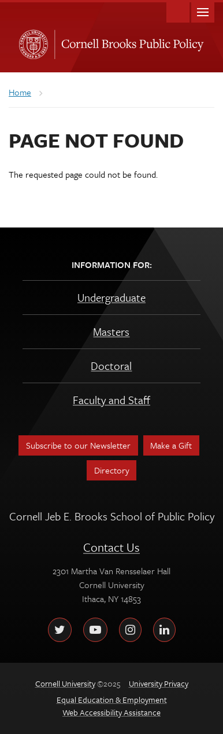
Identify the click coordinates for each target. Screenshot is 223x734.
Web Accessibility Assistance (111, 712)
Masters (111, 331)
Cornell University (31, 41)
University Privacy (158, 683)
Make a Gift (171, 445)
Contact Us (111, 547)
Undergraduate (111, 297)
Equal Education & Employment (112, 699)
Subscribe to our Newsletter (78, 445)
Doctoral (111, 365)
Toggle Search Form (177, 11)
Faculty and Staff (111, 400)
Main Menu (202, 11)
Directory (111, 470)
